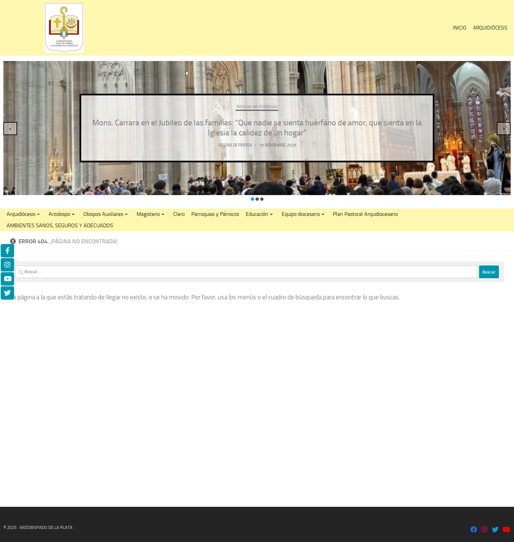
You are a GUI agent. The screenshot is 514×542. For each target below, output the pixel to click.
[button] (252, 199)
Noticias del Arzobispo (257, 106)
